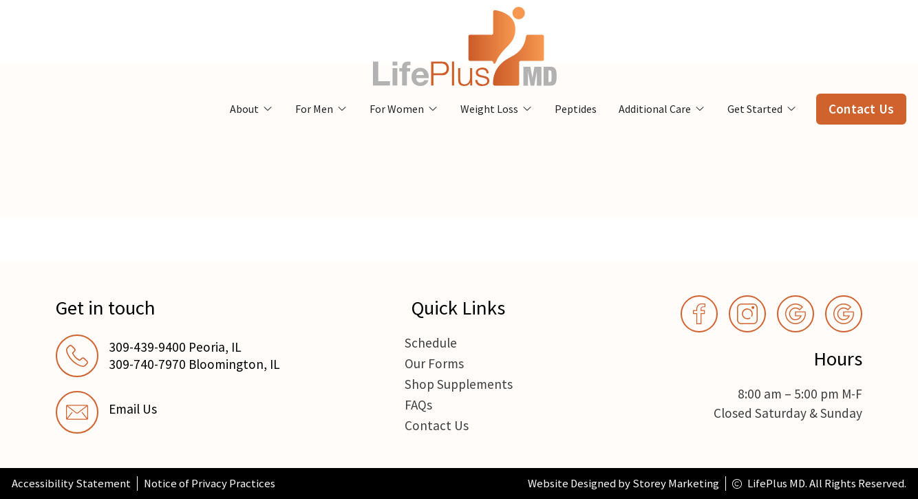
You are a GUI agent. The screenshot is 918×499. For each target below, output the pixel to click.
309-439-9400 (147, 347)
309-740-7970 (147, 364)
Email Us (133, 409)
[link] (182, 412)
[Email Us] (77, 412)
